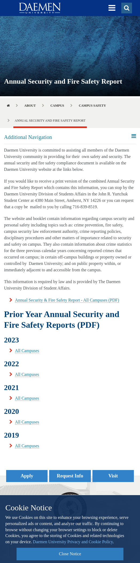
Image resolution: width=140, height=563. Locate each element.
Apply (27, 476)
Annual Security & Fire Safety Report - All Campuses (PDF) (67, 300)
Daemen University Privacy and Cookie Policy (73, 541)
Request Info (70, 476)
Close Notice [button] (70, 554)
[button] (112, 8)
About (30, 105)
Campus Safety (92, 105)
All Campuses (27, 350)
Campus (57, 105)
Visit (113, 476)
